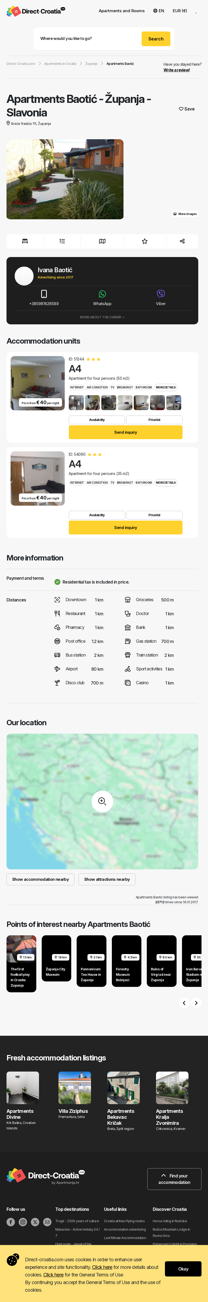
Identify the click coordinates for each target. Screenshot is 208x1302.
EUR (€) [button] (180, 10)
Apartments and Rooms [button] (122, 10)
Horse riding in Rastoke (170, 1221)
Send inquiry (125, 432)
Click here (102, 1267)
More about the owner (102, 317)
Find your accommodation (174, 1179)
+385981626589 (44, 298)
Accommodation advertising (125, 1229)
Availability (97, 420)
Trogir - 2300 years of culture (77, 1221)
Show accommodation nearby (40, 879)
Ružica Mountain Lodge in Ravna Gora (171, 1232)
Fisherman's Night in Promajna (175, 1244)
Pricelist (154, 420)
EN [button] (158, 10)
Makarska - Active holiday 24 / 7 (77, 1232)
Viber (161, 298)
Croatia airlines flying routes (124, 1221)
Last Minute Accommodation (125, 1238)
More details (166, 387)
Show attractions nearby (107, 879)
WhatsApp (102, 298)
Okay (183, 1269)
